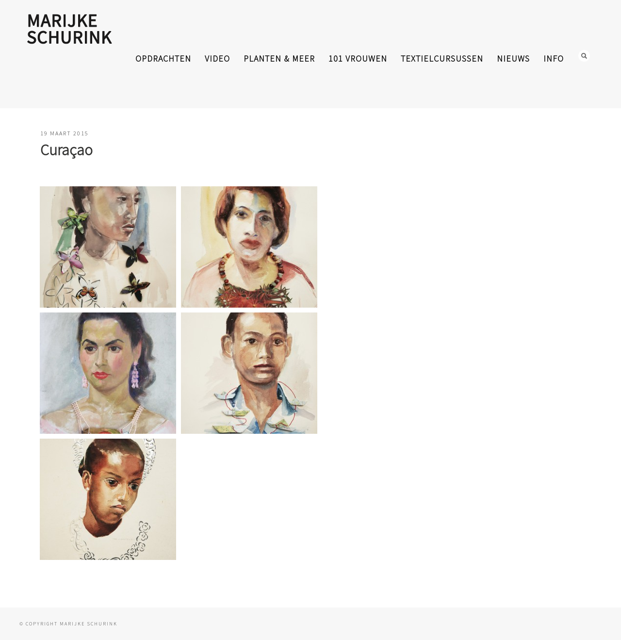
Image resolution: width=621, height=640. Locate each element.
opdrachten (163, 58)
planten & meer (279, 58)
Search (584, 56)
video (217, 58)
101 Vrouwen (357, 58)
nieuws (513, 58)
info (553, 58)
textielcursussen (442, 58)
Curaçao (66, 150)
